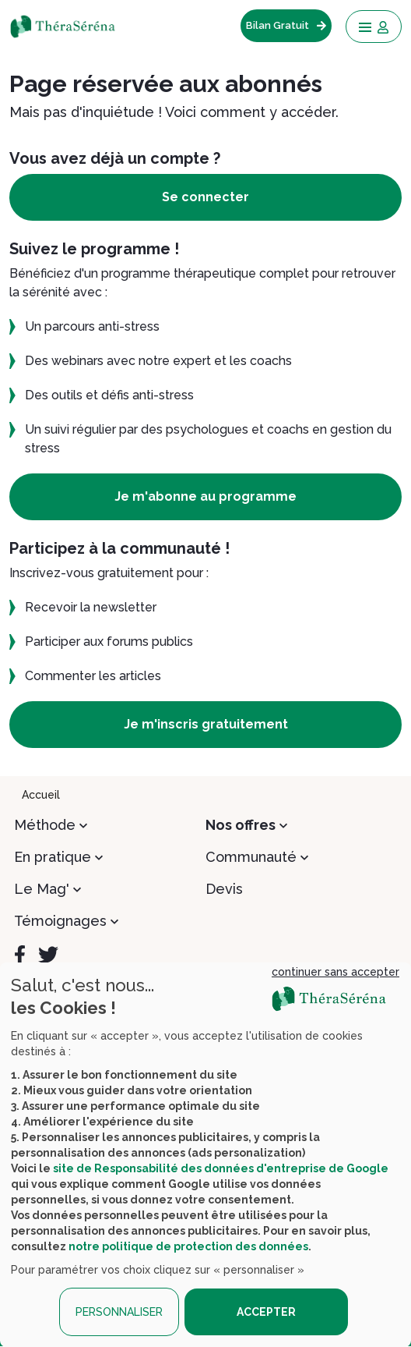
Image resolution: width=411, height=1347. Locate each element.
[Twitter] (48, 955)
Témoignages (60, 921)
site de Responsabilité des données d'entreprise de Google (220, 1168)
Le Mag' (41, 889)
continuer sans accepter (335, 972)
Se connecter (205, 197)
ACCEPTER (266, 1312)
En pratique (52, 857)
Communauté (251, 857)
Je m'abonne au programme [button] (205, 496)
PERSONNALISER (119, 1312)
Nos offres (241, 825)
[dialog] (205, 1154)
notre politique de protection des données (188, 1246)
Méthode (45, 825)
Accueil (41, 795)
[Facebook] (20, 954)
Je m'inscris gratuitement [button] (206, 724)
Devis (224, 889)
